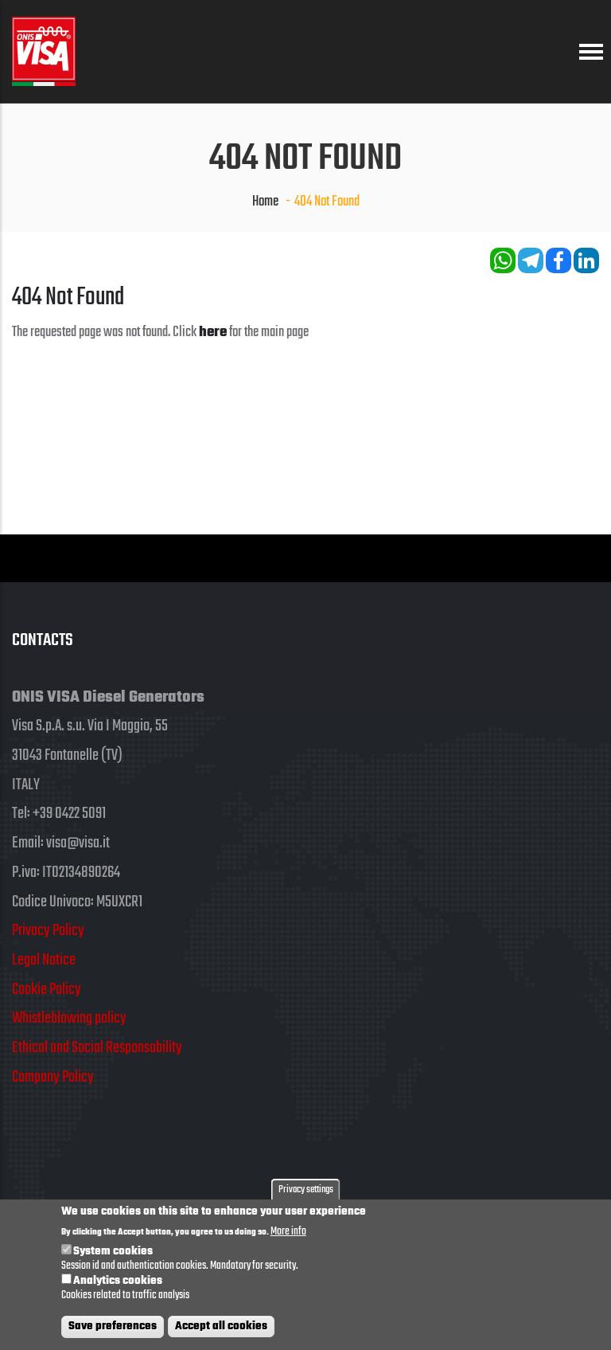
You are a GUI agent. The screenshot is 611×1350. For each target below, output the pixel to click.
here (213, 332)
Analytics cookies (117, 1284)
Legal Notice (44, 960)
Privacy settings (305, 1193)
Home (265, 201)
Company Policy (53, 1077)
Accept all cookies (221, 1329)
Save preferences (112, 1330)
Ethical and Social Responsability (97, 1047)
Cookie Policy (46, 989)
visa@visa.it (78, 843)
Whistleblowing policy (69, 1018)
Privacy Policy (48, 930)
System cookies (113, 1255)
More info (288, 1236)
